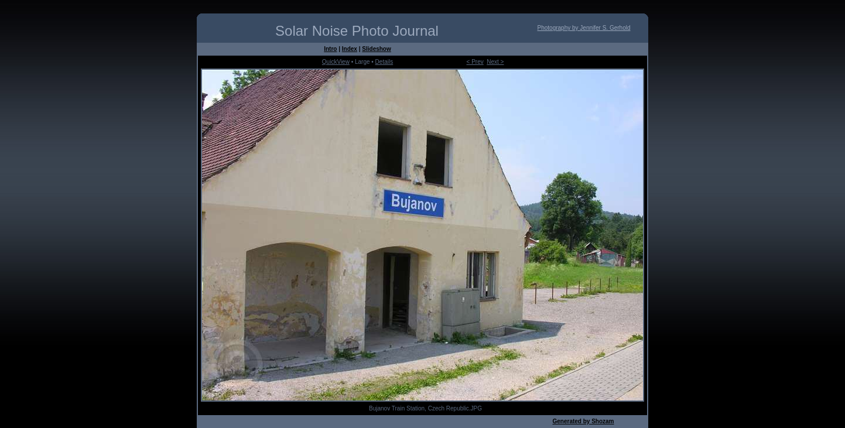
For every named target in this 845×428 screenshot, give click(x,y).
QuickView (336, 62)
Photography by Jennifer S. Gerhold (584, 28)
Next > (495, 62)
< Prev (475, 62)
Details (384, 62)
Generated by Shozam (583, 421)
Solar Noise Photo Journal (357, 31)
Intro (330, 49)
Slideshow (376, 49)
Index (349, 49)
